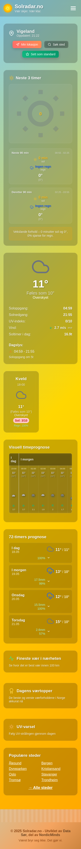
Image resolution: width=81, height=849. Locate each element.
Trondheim (49, 780)
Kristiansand (50, 769)
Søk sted (56, 44)
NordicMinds (49, 835)
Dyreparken (18, 769)
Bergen (47, 763)
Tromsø (15, 780)
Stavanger (49, 774)
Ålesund (15, 763)
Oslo (12, 774)
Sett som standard (41, 54)
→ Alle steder (41, 788)
